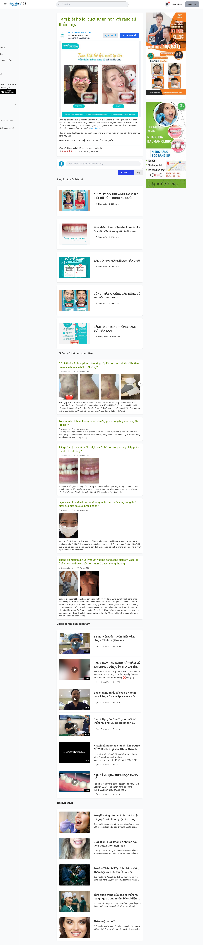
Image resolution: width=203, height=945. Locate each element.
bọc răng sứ (95, 128)
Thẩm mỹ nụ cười (104, 921)
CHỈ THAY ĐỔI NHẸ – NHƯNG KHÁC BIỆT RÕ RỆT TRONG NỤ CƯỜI (116, 196)
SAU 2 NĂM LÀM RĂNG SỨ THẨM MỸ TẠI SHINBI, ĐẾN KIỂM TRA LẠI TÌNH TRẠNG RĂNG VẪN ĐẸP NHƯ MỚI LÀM (117, 665)
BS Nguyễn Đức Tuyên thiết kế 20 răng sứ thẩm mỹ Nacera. (114, 638)
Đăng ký (192, 4)
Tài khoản (23, 125)
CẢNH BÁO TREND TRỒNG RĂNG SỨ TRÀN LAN (115, 329)
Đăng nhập (177, 4)
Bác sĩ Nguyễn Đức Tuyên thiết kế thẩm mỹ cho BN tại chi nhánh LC (115, 721)
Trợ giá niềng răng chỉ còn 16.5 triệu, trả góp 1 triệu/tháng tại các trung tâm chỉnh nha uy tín (116, 817)
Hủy (138, 172)
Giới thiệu (6, 125)
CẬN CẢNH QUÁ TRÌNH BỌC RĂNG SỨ (116, 777)
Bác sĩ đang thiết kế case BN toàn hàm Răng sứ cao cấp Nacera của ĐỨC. (115, 694)
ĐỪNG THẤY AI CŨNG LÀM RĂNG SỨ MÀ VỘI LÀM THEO (117, 295)
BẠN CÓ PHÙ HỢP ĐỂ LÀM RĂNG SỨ (117, 260)
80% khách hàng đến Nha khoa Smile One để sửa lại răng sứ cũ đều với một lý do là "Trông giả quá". (117, 229)
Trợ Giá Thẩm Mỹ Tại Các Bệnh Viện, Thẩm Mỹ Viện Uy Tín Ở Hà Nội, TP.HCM (116, 870)
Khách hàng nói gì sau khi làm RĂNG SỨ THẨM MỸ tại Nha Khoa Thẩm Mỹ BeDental (117, 747)
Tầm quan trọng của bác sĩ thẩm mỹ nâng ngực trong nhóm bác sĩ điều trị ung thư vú (117, 896)
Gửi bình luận (126, 172)
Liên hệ (15, 125)
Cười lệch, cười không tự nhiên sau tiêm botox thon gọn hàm (115, 843)
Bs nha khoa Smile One (79, 32)
